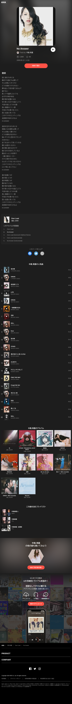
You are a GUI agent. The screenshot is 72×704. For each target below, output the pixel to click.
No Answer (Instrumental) (14, 241)
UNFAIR (62, 448)
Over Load (15, 218)
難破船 (45, 448)
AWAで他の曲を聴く (36, 567)
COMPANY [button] (6, 660)
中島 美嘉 (29, 52)
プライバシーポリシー (15, 678)
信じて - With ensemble (62, 472)
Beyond (27, 495)
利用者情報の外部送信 (30, 678)
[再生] (53, 49)
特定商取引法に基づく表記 (47, 678)
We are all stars (45, 472)
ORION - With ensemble (9, 495)
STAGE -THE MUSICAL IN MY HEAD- (27, 448)
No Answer (26, 645)
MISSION (9, 472)
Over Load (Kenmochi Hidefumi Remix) (19, 235)
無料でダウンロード (36, 604)
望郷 (27, 472)
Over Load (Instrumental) (14, 238)
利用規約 (4, 678)
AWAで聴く (36, 66)
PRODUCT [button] (6, 653)
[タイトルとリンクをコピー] (42, 253)
